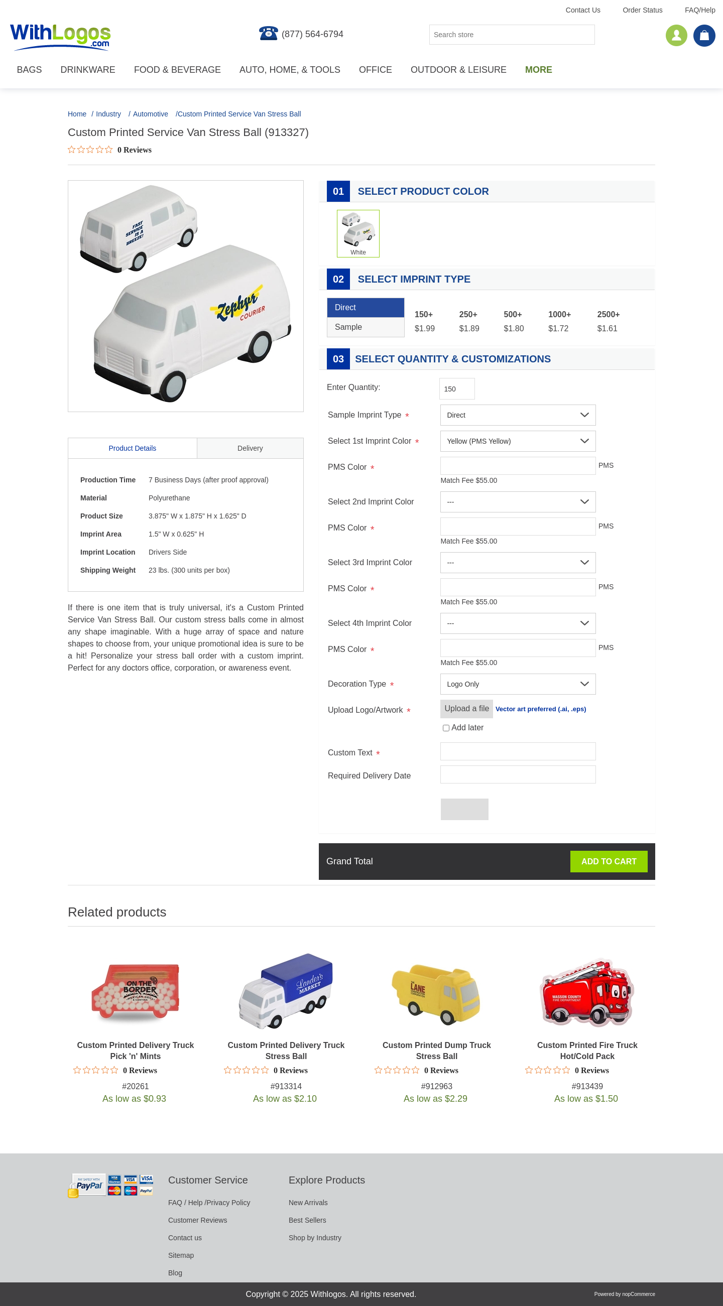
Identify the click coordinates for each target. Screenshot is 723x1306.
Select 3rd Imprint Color (370, 562)
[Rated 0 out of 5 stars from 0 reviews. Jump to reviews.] (110, 149)
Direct (345, 307)
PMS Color (347, 467)
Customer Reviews (197, 1220)
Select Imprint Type (398, 279)
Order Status (642, 10)
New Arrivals (308, 1203)
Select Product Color (408, 191)
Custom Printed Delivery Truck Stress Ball (286, 1051)
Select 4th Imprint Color (370, 623)
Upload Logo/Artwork (365, 710)
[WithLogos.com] (60, 37)
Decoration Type (357, 684)
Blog (175, 1273)
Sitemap (181, 1255)
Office (375, 70)
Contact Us (583, 10)
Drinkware (88, 70)
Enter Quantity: (354, 387)
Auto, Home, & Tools (289, 70)
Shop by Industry (315, 1238)
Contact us (185, 1238)
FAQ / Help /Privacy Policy (209, 1203)
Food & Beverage (177, 70)
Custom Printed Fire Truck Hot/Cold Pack (587, 1051)
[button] (518, 415)
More (538, 70)
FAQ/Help (700, 10)
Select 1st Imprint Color (369, 441)
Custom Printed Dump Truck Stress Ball (437, 1051)
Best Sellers (307, 1220)
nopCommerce (638, 1294)
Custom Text (350, 752)
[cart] (704, 36)
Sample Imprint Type (364, 415)
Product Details (132, 448)
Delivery (250, 448)
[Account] (677, 36)
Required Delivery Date (369, 775)
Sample (348, 327)
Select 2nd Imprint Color (371, 501)
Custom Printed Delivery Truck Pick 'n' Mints (135, 1051)
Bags (29, 70)
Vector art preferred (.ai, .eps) (541, 709)
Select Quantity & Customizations (439, 358)
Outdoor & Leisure (459, 70)
